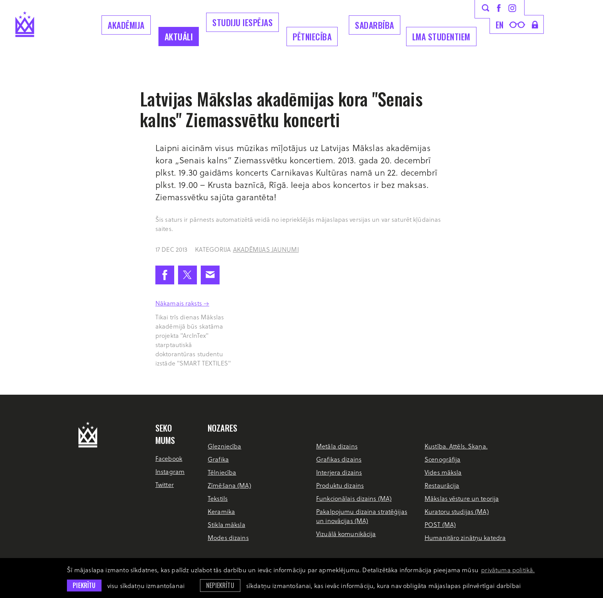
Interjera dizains (339, 472)
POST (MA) (440, 524)
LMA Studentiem (441, 36)
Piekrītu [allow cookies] (84, 585)
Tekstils (218, 498)
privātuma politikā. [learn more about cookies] (508, 569)
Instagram (170, 471)
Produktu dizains (340, 485)
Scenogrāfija (442, 459)
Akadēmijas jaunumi (266, 249)
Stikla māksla (226, 524)
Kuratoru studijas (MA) (457, 511)
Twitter (164, 484)
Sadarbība (374, 25)
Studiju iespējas (242, 22)
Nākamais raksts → (182, 303)
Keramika (221, 511)
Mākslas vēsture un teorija (462, 498)
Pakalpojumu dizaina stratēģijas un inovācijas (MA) (361, 516)
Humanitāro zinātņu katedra (465, 537)
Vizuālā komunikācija (346, 533)
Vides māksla (443, 472)
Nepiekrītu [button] (220, 585)
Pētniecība (312, 36)
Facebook (168, 458)
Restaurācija (442, 485)
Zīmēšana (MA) (229, 485)
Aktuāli (179, 36)
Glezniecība (224, 446)
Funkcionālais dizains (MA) (353, 498)
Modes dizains (228, 537)
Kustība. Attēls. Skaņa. (456, 446)
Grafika (218, 459)
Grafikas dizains (338, 459)
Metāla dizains (337, 446)
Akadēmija (126, 25)
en (500, 24)
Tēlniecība (222, 472)
